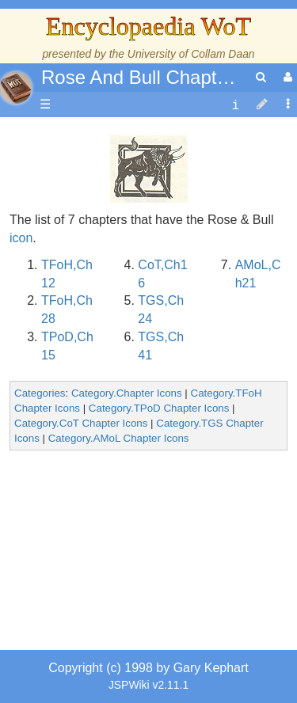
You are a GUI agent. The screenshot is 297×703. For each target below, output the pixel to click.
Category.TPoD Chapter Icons (159, 408)
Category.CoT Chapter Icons (80, 423)
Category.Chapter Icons (126, 393)
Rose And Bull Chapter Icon (158, 77)
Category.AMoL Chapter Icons (118, 438)
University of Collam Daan (191, 54)
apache (16, 88)
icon (21, 238)
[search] (261, 77)
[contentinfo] (235, 105)
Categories (39, 393)
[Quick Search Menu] (261, 77)
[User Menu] (286, 77)
